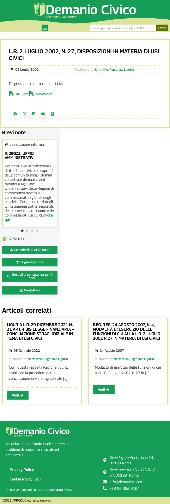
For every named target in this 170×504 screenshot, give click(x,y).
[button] (45, 28)
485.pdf (22, 94)
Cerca (162, 28)
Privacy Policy (22, 469)
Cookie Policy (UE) (25, 479)
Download (44, 94)
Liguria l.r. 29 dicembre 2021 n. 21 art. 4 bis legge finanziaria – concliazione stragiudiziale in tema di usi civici (40, 331)
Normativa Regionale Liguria (114, 69)
